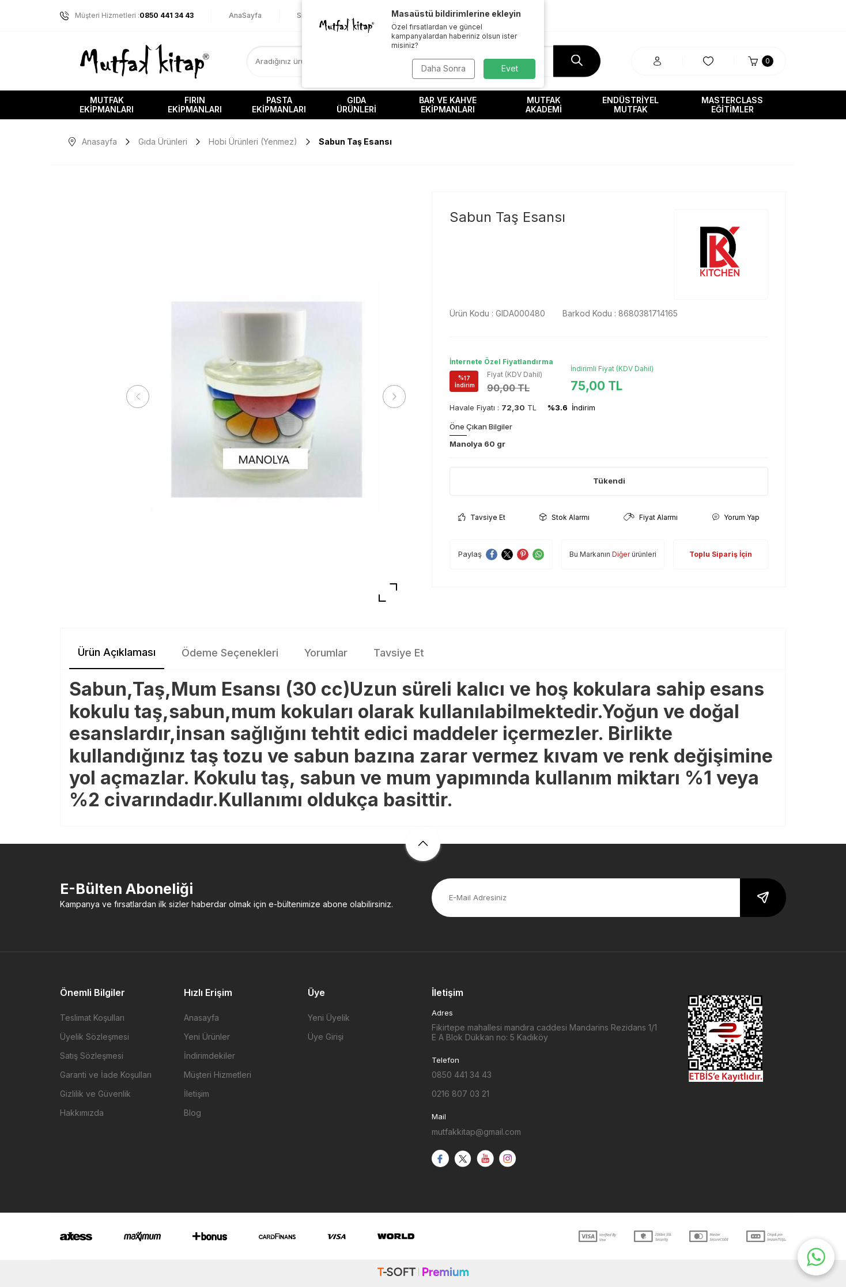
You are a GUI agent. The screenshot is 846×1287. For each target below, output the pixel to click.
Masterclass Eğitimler (732, 104)
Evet (509, 68)
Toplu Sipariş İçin (720, 554)
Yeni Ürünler (207, 1036)
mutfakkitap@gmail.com (476, 1132)
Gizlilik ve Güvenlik (95, 1094)
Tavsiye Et (481, 517)
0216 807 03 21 (460, 1094)
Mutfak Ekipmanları (107, 104)
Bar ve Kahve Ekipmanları (448, 104)
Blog (192, 1113)
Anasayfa (93, 141)
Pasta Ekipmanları (279, 104)
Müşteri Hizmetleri (217, 1075)
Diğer (621, 554)
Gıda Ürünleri (356, 104)
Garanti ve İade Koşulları (106, 1075)
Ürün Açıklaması (117, 652)
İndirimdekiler (209, 1055)
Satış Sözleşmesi (91, 1055)
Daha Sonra (443, 68)
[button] (137, 396)
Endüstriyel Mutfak (630, 104)
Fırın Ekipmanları (195, 104)
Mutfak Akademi (544, 104)
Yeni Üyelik (329, 1017)
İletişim (196, 1094)
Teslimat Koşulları (92, 1017)
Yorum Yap (736, 517)
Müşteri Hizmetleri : (127, 15)
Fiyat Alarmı (651, 517)
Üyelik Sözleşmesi (94, 1036)
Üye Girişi (325, 1036)
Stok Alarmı (564, 517)
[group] (266, 397)
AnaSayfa (245, 15)
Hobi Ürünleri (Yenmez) (253, 141)
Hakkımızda (82, 1113)
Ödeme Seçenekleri (230, 653)
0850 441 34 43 (462, 1075)
